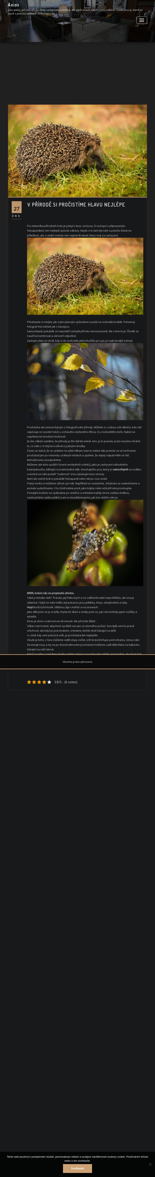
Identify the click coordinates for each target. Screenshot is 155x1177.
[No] (150, 1165)
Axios (13, 4)
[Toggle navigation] (142, 19)
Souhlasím (78, 1169)
